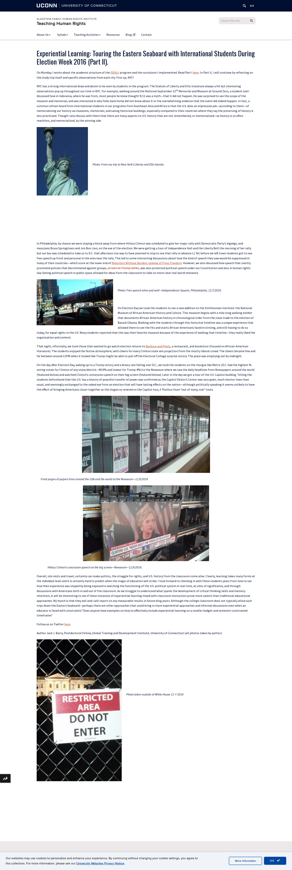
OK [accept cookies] (275, 860)
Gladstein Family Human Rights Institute (67, 19)
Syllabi (62, 35)
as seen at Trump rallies (123, 268)
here (196, 72)
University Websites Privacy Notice (100, 863)
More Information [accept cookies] (245, 861)
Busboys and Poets (158, 346)
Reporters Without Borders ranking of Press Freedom (147, 263)
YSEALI (114, 72)
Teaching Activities (87, 35)
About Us (43, 35)
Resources (113, 35)
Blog (130, 35)
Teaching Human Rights (61, 23)
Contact (146, 35)
